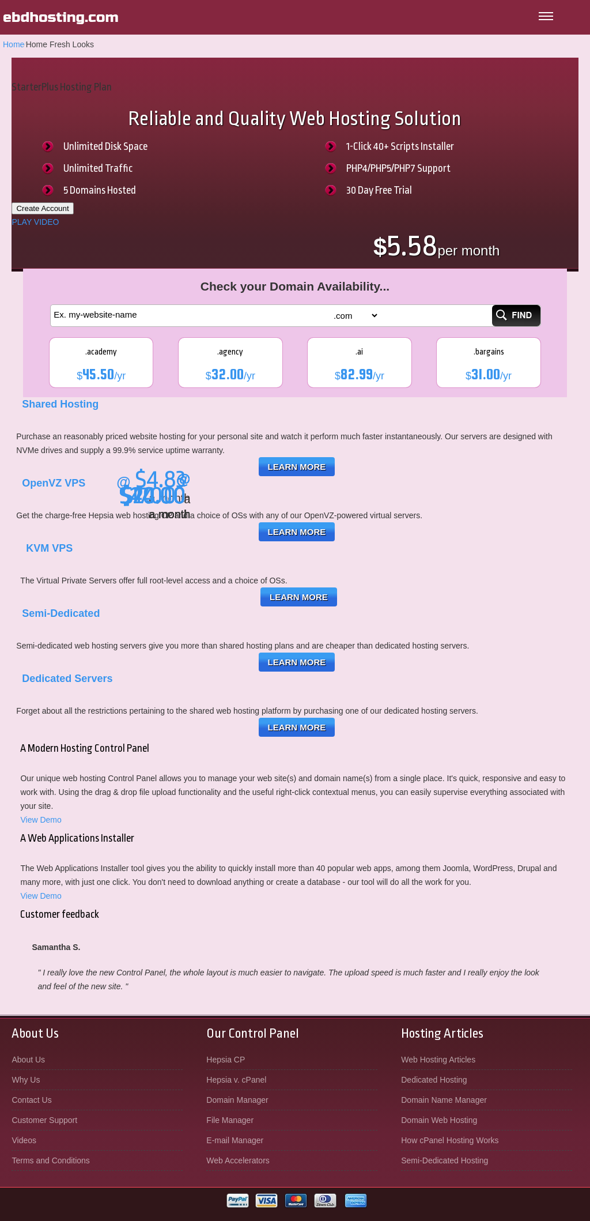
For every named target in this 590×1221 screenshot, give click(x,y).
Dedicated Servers (67, 678)
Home (13, 44)
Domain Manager (237, 1100)
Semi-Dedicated (61, 613)
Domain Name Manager (444, 1100)
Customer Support (44, 1120)
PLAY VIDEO (35, 222)
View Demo (40, 819)
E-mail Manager (234, 1140)
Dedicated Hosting (434, 1079)
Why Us (26, 1079)
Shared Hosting (60, 404)
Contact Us (31, 1100)
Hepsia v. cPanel (236, 1079)
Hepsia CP (225, 1059)
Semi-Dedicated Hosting (444, 1160)
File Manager (230, 1120)
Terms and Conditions (50, 1160)
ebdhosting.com (61, 17)
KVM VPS (49, 548)
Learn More (297, 467)
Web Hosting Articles (438, 1059)
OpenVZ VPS (53, 483)
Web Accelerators (237, 1160)
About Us (28, 1059)
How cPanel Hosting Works (449, 1140)
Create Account (42, 208)
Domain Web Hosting (439, 1120)
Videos (24, 1140)
